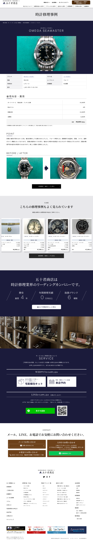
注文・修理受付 (79, 510)
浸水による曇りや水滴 (62, 494)
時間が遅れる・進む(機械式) (63, 486)
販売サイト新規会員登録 (81, 512)
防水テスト (26, 488)
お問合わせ (10, 516)
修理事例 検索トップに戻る (46, 258)
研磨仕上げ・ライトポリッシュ (30, 503)
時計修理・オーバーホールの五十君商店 (12, 22)
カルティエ (45, 490)
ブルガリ (44, 503)
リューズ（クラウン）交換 (29, 499)
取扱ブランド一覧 (46, 483)
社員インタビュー (80, 502)
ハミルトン (45, 496)
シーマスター (30, 79)
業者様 (77, 508)
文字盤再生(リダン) (28, 494)
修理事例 (69, 6)
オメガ (25, 79)
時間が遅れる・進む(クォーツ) (63, 499)
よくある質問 (10, 497)
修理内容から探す (39, 6)
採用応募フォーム (80, 500)
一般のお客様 (79, 518)
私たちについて (27, 6)
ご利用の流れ (78, 6)
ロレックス (45, 505)
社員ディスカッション (80, 504)
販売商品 (77, 516)
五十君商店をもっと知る (46, 309)
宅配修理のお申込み (12, 508)
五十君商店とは (11, 483)
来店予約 (9, 512)
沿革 (77, 488)
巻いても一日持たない (62, 492)
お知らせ (9, 505)
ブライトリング (46, 501)
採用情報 (77, 495)
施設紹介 (78, 492)
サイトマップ (10, 519)
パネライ (44, 499)
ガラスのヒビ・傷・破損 (62, 496)
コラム (8, 501)
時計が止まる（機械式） (62, 501)
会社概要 (78, 486)
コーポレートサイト (74, 538)
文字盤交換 (26, 492)
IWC (44, 486)
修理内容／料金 (26, 483)
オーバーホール (27, 505)
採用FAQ (78, 498)
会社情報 (54, 2)
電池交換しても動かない (62, 490)
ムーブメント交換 (27, 490)
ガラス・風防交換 (27, 501)
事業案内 (78, 490)
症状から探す (61, 6)
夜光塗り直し (26, 496)
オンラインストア (63, 2)
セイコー (44, 492)
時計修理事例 (26, 22)
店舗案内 (86, 6)
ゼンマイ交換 (26, 486)
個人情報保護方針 (82, 538)
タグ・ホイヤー (46, 494)
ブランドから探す (51, 6)
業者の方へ (46, 2)
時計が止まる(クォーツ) (62, 503)
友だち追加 (36, 413)
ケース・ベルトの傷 (61, 488)
